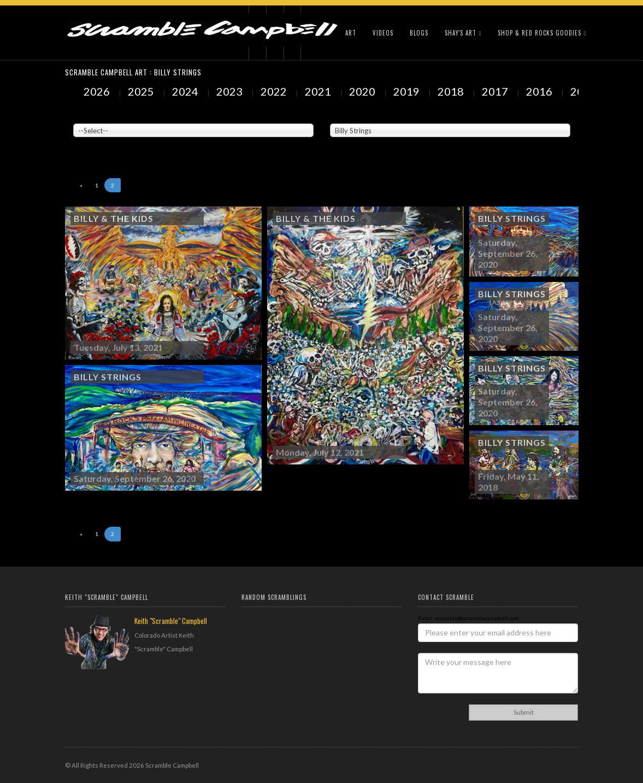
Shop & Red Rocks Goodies (542, 32)
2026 (98, 91)
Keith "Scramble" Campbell (170, 620)
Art (350, 32)
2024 (186, 91)
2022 (275, 91)
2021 (319, 91)
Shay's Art (463, 32)
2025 (142, 91)
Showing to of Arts (101, 142)
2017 (496, 91)
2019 (407, 91)
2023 (230, 91)
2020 (363, 91)
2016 (540, 91)
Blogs (419, 32)
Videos (383, 32)
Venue (81, 115)
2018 (452, 91)
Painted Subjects (352, 115)
